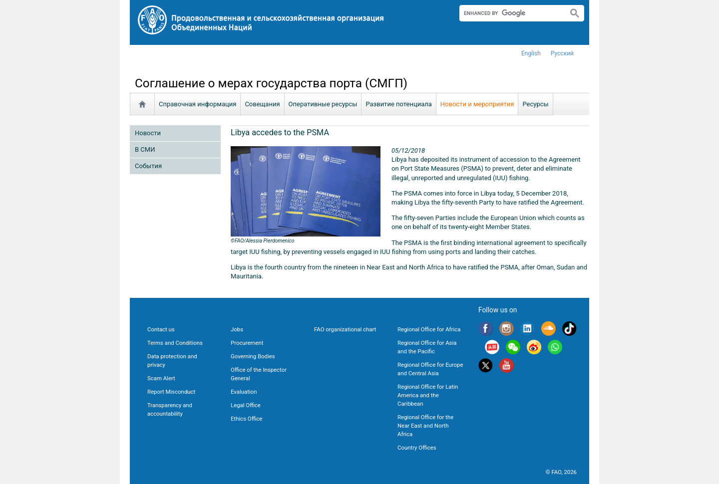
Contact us (161, 329)
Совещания (262, 104)
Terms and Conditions (175, 342)
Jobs (237, 329)
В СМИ (145, 149)
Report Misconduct (171, 391)
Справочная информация (197, 104)
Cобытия (148, 166)
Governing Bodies (253, 356)
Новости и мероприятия (477, 104)
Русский (562, 53)
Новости (148, 133)
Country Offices (416, 447)
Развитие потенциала (398, 104)
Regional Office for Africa (428, 329)
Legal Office (246, 405)
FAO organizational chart (345, 329)
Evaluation (244, 391)
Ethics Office (246, 418)
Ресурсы (535, 104)
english (531, 53)
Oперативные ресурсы (323, 104)
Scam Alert (161, 378)
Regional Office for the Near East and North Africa (425, 426)
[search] (509, 12)
